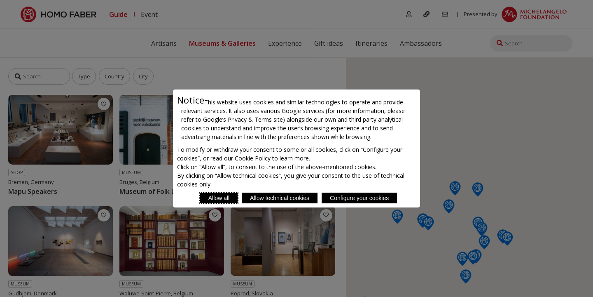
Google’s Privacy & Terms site (243, 119)
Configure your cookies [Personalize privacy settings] (359, 198)
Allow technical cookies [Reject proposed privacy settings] (279, 198)
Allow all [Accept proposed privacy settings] (218, 198)
